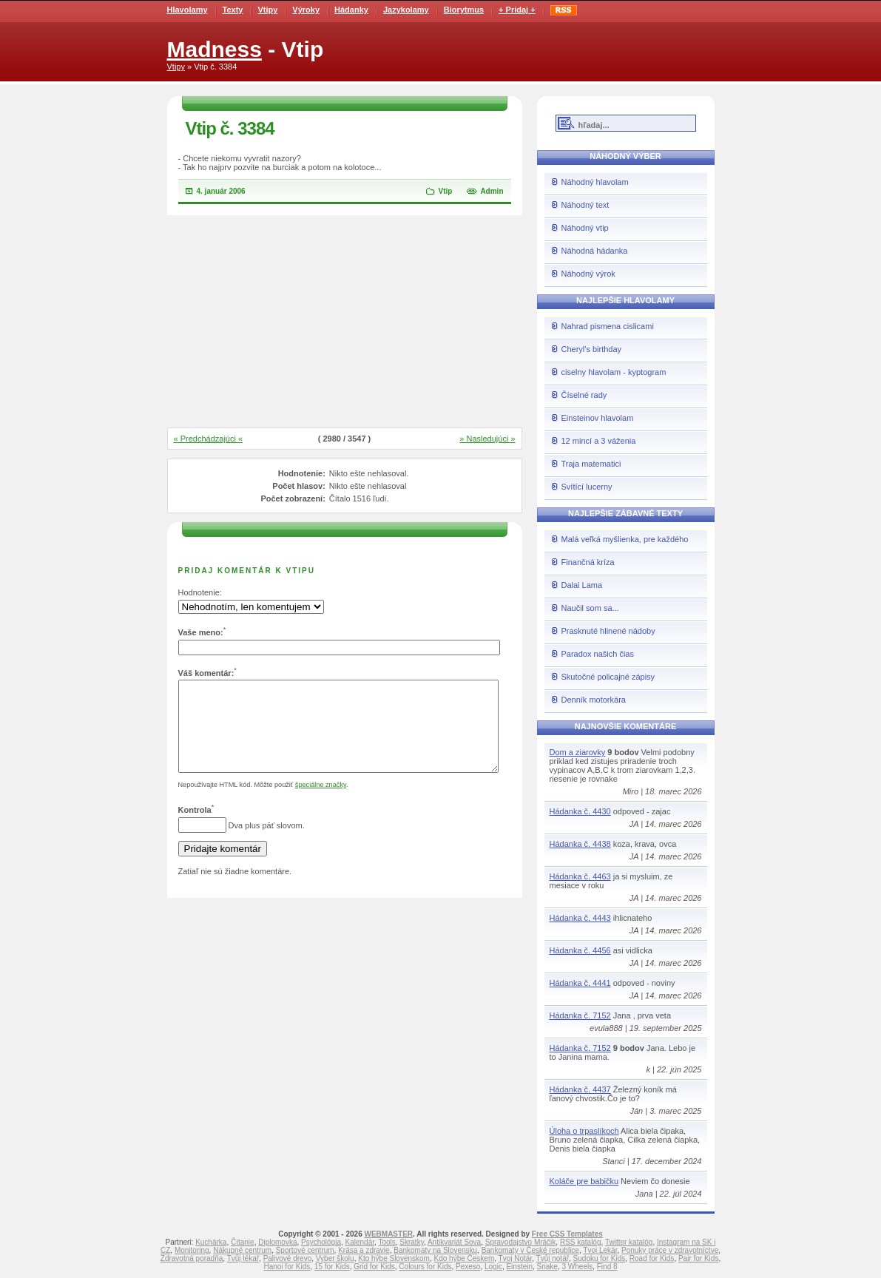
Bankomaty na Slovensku (435, 1250)
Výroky (306, 9)
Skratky (411, 1242)
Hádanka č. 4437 (580, 1089)
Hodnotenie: (200, 592)
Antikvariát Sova (454, 1242)
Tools (386, 1242)
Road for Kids (652, 1258)
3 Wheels (577, 1266)
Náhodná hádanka (594, 250)
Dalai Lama (582, 585)
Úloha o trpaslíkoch (584, 1130)
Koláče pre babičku (584, 1181)
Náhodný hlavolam (595, 182)
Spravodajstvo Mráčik (520, 1242)
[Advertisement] (345, 322)
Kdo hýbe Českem (464, 1258)
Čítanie (242, 1242)
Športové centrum (305, 1250)
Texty (233, 9)
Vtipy (267, 9)
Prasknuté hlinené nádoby (608, 630)
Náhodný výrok (588, 273)
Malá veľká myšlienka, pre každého (625, 539)
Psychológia (321, 1242)
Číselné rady (584, 394)
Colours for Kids (425, 1266)
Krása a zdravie (363, 1250)
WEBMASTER (388, 1234)
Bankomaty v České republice (530, 1250)
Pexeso (468, 1266)
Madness (214, 49)
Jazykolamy (406, 9)
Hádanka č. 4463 (580, 876)
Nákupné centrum (242, 1250)
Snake (547, 1266)
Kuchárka (210, 1242)
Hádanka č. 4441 (580, 982)
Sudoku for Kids (599, 1258)
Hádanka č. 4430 (580, 811)
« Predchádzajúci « (208, 438)
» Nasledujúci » (487, 438)
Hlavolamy (187, 9)
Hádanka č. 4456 (580, 950)
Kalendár (359, 1242)
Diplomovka (277, 1242)
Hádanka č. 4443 (580, 917)
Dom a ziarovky (578, 752)
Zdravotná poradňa (192, 1258)
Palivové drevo (287, 1258)
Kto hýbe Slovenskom (394, 1258)
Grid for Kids (374, 1266)
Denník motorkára (593, 699)
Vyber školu (335, 1258)
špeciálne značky (320, 802)
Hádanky (351, 9)
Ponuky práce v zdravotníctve (669, 1250)
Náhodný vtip (585, 227)
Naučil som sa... (590, 608)
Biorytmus (464, 9)
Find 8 (607, 1266)
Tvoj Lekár (600, 1250)
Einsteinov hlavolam (597, 417)
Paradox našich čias (597, 653)
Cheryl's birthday (591, 349)
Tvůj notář (552, 1258)
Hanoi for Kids (286, 1266)
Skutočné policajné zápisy (608, 676)
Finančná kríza (588, 562)
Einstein (519, 1266)
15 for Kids (332, 1266)
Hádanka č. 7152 (580, 1015)
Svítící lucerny (586, 486)
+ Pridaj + (517, 9)
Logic (493, 1266)
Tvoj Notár (516, 1258)
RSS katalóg (580, 1242)
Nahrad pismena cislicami (607, 326)
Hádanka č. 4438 (580, 843)
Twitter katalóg (628, 1242)
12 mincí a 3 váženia (598, 440)
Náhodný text (585, 204)
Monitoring (192, 1250)
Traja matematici (591, 463)
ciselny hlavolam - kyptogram (613, 372)
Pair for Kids (698, 1258)
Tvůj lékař (243, 1258)
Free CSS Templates (567, 1234)
